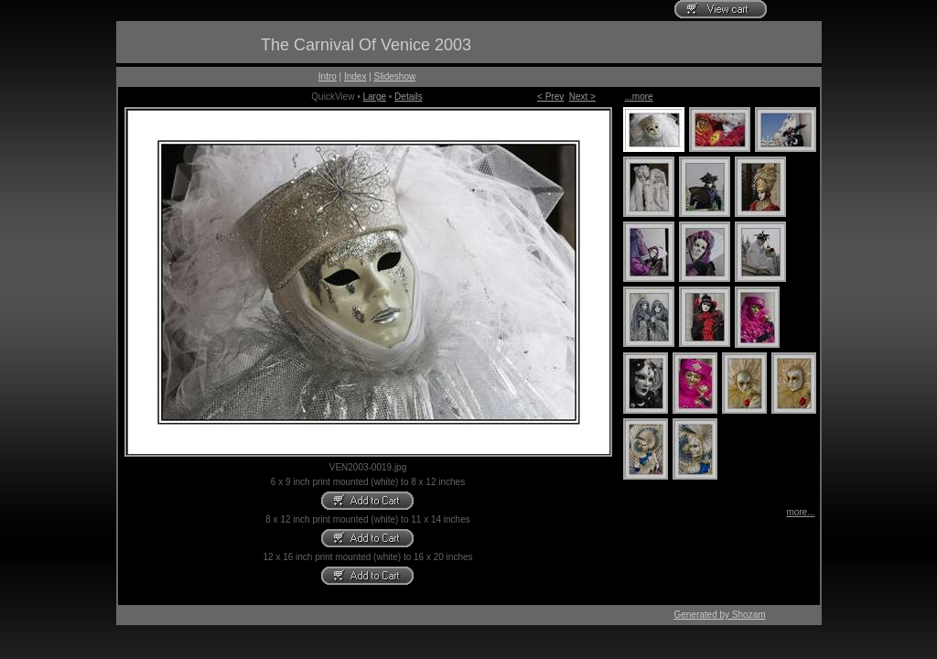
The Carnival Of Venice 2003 (366, 45)
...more (639, 97)
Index (355, 76)
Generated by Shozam (719, 615)
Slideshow (395, 76)
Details (408, 97)
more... (800, 512)
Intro (327, 76)
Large (374, 97)
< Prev (550, 97)
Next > (582, 97)
